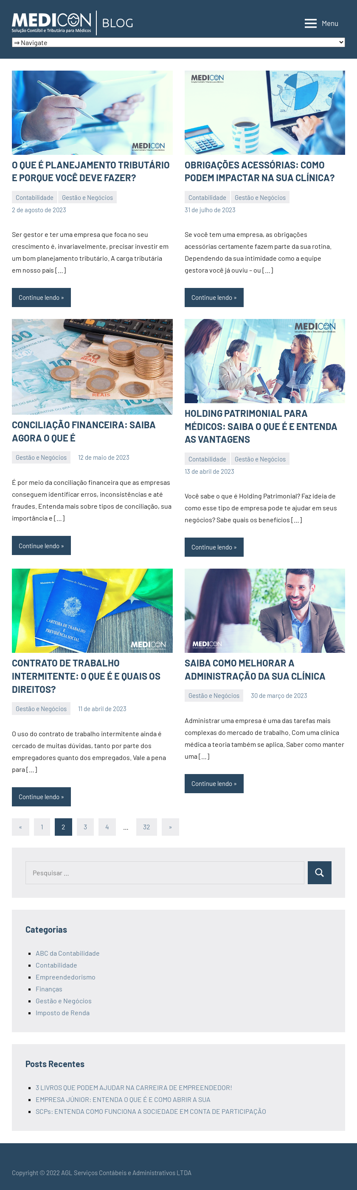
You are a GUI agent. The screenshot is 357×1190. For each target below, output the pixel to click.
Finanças (49, 989)
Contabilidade (34, 197)
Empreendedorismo (66, 977)
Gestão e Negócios (87, 197)
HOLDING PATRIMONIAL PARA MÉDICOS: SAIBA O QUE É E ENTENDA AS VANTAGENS (261, 426)
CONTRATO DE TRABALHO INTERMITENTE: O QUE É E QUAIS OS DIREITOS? (86, 676)
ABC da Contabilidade (68, 953)
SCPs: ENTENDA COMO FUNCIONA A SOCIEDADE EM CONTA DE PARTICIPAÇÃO (151, 1111)
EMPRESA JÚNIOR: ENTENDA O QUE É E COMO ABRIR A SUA (123, 1099)
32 (146, 827)
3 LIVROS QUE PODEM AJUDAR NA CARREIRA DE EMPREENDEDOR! (134, 1087)
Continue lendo (39, 297)
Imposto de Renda (63, 1012)
